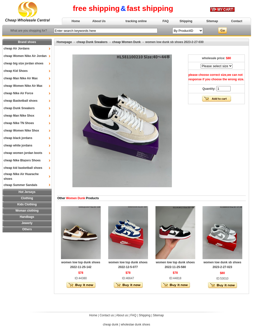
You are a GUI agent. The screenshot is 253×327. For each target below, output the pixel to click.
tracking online (136, 21)
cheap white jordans (18, 145)
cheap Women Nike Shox (21, 130)
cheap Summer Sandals (20, 185)
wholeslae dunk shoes (135, 324)
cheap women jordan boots (23, 153)
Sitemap (212, 21)
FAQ (165, 21)
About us (122, 315)
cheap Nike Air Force (18, 93)
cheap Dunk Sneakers (19, 108)
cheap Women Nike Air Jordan (25, 56)
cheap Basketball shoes (21, 100)
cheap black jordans (18, 138)
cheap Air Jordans (17, 48)
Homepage (64, 42)
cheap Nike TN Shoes (19, 123)
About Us (98, 21)
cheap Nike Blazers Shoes (22, 160)
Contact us (107, 315)
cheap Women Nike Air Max (23, 86)
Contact (236, 21)
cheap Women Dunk (126, 42)
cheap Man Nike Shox (19, 115)
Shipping (186, 21)
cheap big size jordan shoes (24, 63)
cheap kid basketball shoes (23, 168)
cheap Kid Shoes (16, 71)
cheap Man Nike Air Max (21, 78)
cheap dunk (110, 324)
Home (76, 21)
